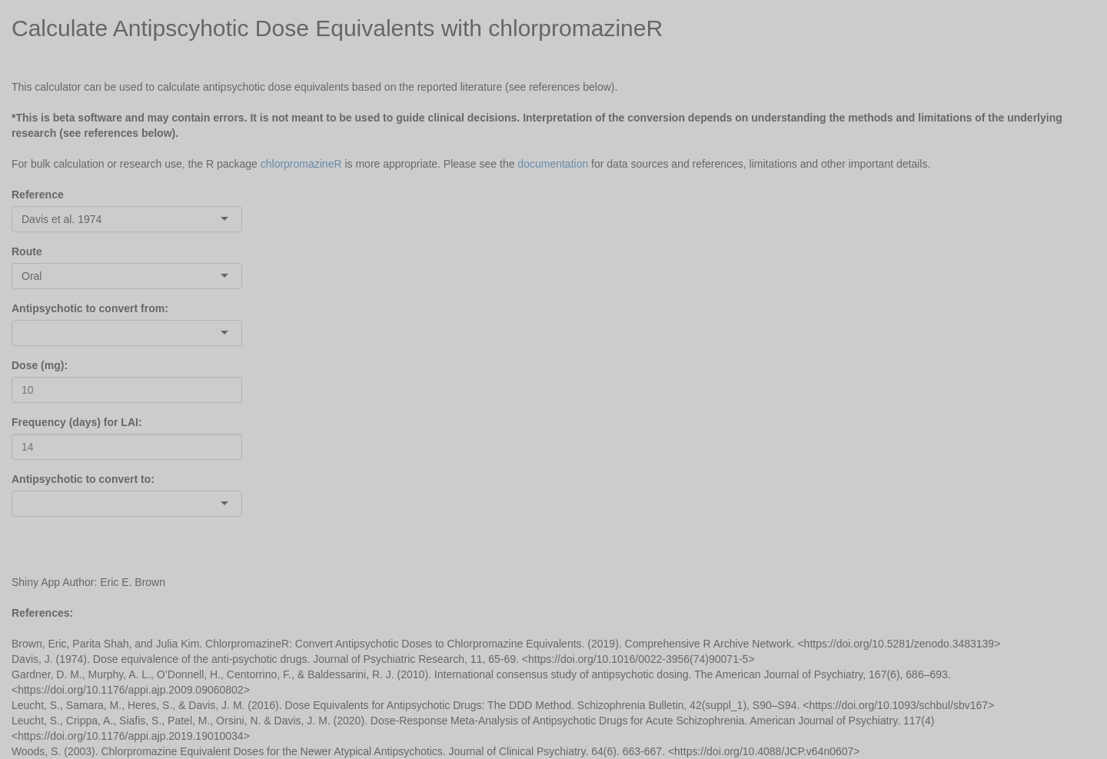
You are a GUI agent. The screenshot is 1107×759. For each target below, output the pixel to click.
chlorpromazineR (301, 164)
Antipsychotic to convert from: (90, 308)
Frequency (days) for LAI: (77, 422)
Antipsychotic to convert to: (83, 479)
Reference (38, 194)
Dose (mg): (40, 365)
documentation (552, 164)
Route (27, 251)
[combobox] (103, 219)
